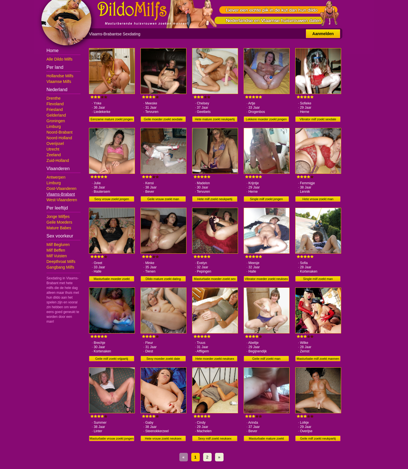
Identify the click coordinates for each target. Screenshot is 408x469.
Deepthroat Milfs (60, 261)
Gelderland (56, 115)
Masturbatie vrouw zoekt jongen (111, 438)
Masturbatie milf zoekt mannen (318, 358)
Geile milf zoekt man (266, 358)
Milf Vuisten (56, 256)
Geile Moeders (59, 222)
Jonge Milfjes (58, 216)
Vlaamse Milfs (58, 81)
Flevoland (55, 104)
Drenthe (53, 98)
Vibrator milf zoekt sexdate (317, 119)
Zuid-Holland (57, 160)
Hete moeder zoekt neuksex (215, 358)
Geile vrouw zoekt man (163, 199)
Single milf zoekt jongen (266, 199)
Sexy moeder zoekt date (163, 358)
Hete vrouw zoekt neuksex (163, 438)
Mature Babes (58, 228)
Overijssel (55, 143)
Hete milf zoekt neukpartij (214, 199)
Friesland (54, 109)
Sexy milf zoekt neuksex (214, 438)
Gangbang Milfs (60, 267)
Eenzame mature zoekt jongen (111, 119)
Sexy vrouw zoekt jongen (111, 199)
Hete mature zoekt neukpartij (215, 119)
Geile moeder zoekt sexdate (163, 119)
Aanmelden (322, 33)
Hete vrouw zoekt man (317, 199)
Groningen (55, 121)
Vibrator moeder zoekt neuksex (266, 278)
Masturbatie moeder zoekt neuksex (111, 279)
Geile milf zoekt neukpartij (318, 438)
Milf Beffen (55, 250)
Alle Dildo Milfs (59, 59)
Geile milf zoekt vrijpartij (111, 358)
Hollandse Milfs (59, 76)
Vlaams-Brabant (60, 194)
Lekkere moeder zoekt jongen (266, 119)
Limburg (53, 126)
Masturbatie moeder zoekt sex (214, 278)
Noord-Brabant (59, 132)
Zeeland (53, 155)
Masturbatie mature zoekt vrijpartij (266, 439)
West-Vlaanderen (61, 200)
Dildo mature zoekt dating (163, 278)
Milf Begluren (58, 244)
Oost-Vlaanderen (61, 188)
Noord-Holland (59, 138)
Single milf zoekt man (318, 278)
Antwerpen (55, 177)
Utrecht (52, 149)
